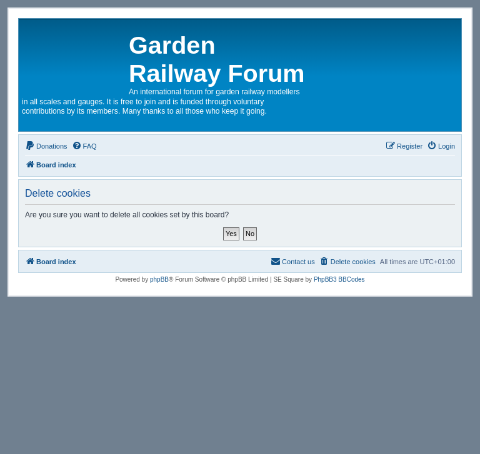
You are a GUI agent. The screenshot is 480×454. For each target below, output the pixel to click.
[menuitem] (46, 146)
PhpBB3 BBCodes (339, 279)
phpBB (159, 279)
